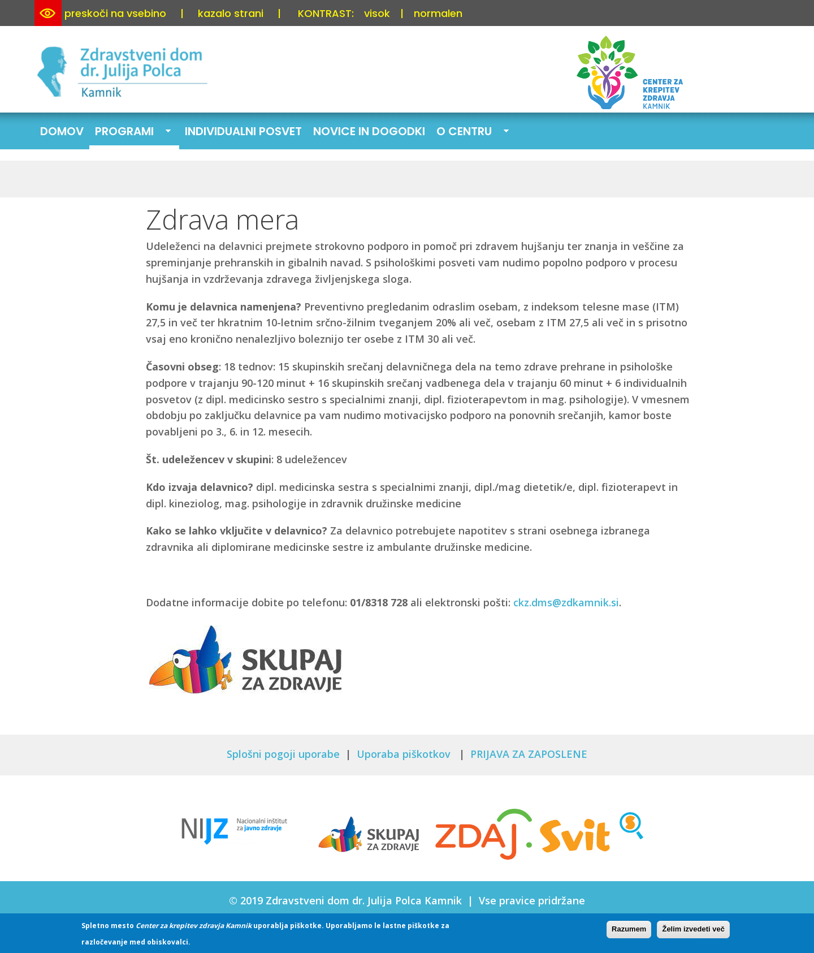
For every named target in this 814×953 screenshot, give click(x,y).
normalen (438, 13)
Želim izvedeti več (693, 932)
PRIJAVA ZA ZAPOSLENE (528, 754)
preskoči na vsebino (115, 13)
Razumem (629, 932)
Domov (62, 131)
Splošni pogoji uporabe (283, 754)
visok (377, 13)
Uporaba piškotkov (405, 754)
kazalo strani (230, 13)
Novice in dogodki (369, 131)
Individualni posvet (243, 131)
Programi (130, 132)
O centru (470, 132)
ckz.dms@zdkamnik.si (566, 602)
